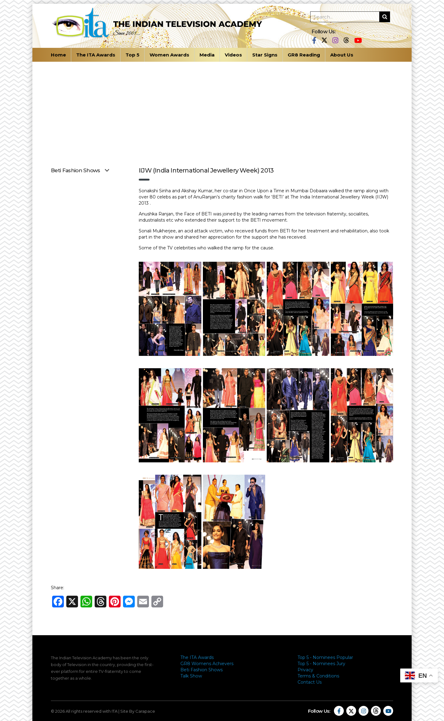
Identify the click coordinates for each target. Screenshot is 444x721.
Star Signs (265, 55)
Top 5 (132, 55)
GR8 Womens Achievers (206, 663)
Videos (233, 55)
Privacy (305, 670)
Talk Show (191, 676)
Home (58, 55)
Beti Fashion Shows (201, 670)
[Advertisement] (222, 108)
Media (207, 55)
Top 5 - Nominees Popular (325, 657)
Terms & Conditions (318, 676)
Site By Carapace (137, 711)
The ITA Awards (95, 55)
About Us (341, 55)
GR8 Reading (304, 55)
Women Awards (169, 55)
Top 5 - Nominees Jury (321, 663)
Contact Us (310, 682)
